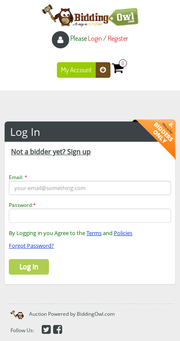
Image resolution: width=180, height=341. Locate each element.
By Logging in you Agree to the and (70, 233)
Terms (94, 233)
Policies (123, 233)
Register (118, 38)
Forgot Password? (31, 245)
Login (95, 38)
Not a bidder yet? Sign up (51, 151)
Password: (22, 205)
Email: (18, 177)
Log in (28, 266)
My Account (85, 70)
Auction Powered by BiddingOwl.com (72, 313)
